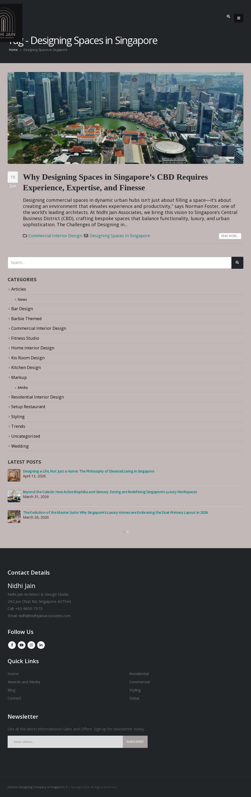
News (23, 299)
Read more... (230, 236)
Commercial (139, 681)
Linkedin (41, 645)
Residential (139, 673)
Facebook (12, 645)
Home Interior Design (32, 348)
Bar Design (22, 308)
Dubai (134, 698)
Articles (18, 289)
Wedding (20, 446)
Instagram (31, 645)
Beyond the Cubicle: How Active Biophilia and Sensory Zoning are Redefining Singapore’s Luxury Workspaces (110, 491)
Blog (12, 689)
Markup (19, 377)
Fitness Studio (25, 338)
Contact (14, 698)
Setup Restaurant (28, 407)
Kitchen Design (26, 367)
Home (13, 50)
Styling (18, 416)
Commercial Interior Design (55, 235)
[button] (123, 532)
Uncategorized (25, 436)
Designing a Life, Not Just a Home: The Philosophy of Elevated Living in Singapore (88, 471)
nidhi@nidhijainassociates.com (45, 615)
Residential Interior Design (37, 397)
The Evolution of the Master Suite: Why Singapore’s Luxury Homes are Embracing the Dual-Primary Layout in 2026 (115, 512)
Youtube (21, 645)
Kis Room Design (28, 358)
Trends (18, 426)
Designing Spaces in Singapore (120, 235)
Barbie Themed (26, 318)
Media (24, 388)
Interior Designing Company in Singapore (36, 787)
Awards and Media (24, 681)
